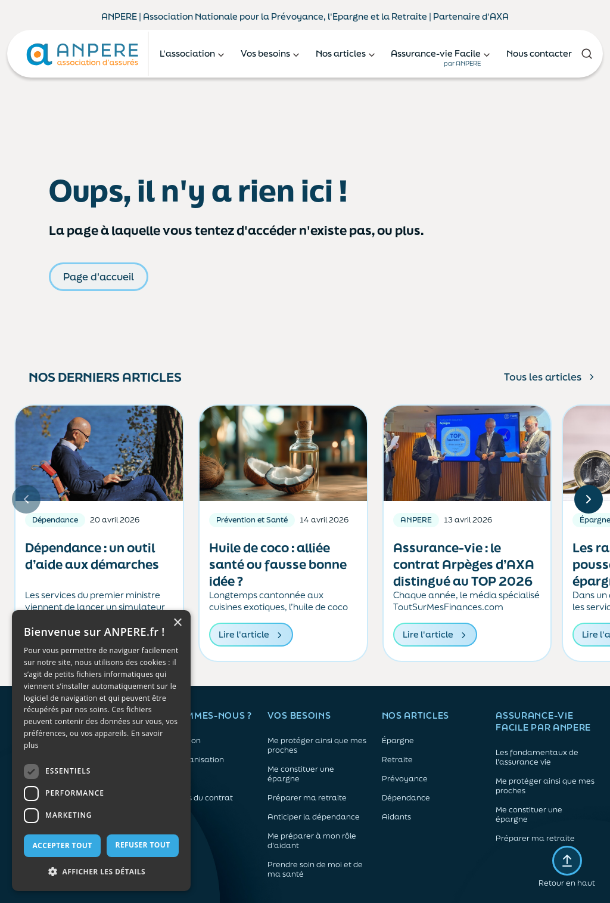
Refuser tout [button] (143, 845)
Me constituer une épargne (300, 774)
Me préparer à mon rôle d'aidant (311, 841)
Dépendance (406, 798)
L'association (177, 741)
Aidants (396, 817)
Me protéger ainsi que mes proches (316, 745)
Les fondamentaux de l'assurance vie (537, 757)
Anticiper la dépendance (313, 817)
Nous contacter (539, 53)
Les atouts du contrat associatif (193, 802)
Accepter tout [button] (62, 845)
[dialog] (101, 750)
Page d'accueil (98, 276)
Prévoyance (405, 779)
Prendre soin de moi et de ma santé (315, 869)
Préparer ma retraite (307, 798)
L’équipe (168, 779)
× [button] (177, 623)
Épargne (398, 741)
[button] (101, 872)
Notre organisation (188, 760)
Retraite (397, 760)
